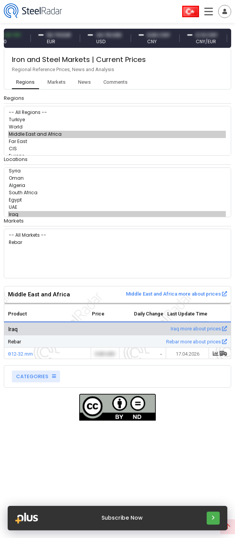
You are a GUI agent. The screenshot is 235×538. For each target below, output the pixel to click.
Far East (117, 141)
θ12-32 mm (20, 354)
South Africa (117, 193)
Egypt (117, 200)
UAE (117, 207)
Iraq (117, 214)
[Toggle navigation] (224, 11)
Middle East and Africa (117, 134)
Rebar (117, 242)
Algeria (117, 185)
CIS (117, 149)
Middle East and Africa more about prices (176, 294)
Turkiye (117, 120)
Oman (117, 178)
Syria (117, 171)
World (117, 127)
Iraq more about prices (199, 329)
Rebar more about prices (196, 342)
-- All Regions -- (117, 112)
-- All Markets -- (117, 235)
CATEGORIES (36, 376)
